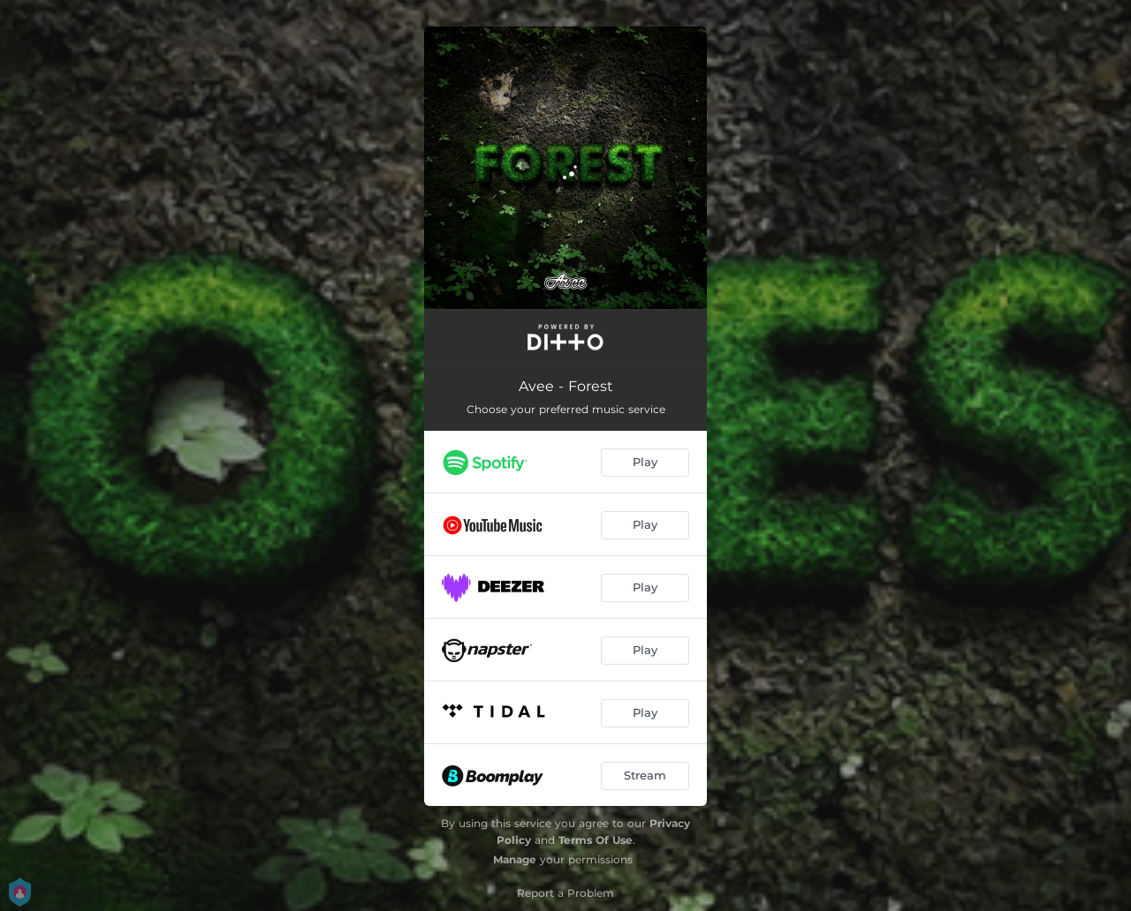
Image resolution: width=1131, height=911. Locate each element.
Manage (514, 859)
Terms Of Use (595, 840)
